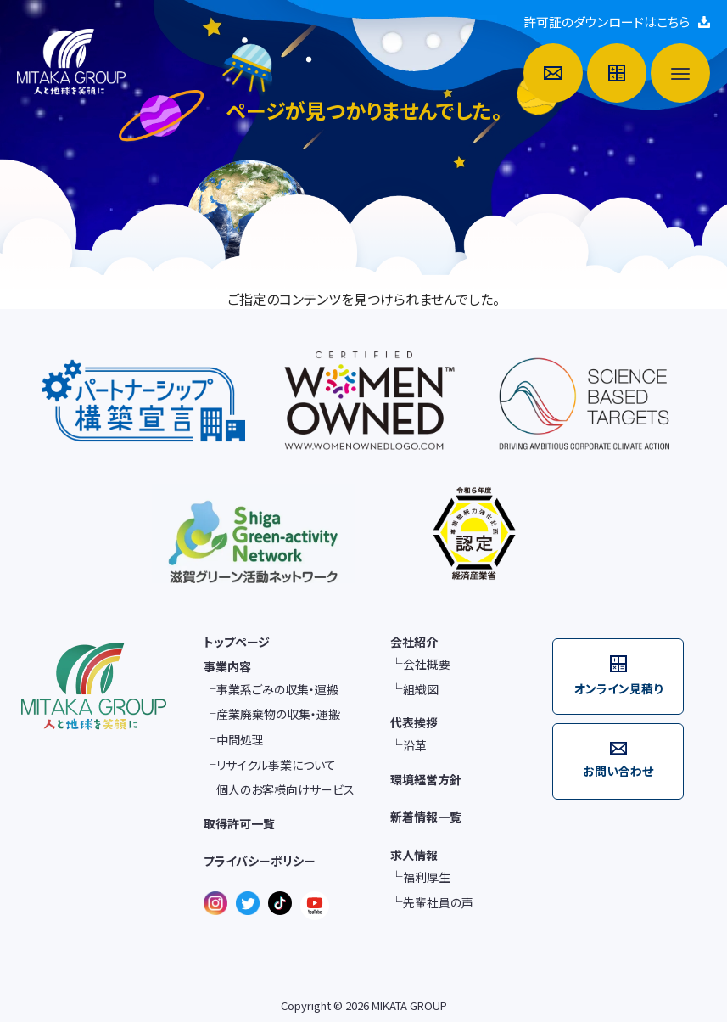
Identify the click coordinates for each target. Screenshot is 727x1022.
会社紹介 (414, 641)
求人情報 (414, 854)
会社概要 (426, 664)
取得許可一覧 (239, 823)
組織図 (421, 690)
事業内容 (227, 666)
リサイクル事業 (276, 765)
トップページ (237, 641)
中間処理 (240, 740)
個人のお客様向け (285, 790)
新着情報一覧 (425, 816)
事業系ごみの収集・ (277, 690)
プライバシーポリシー (260, 860)
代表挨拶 (414, 722)
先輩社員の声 (438, 903)
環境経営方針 (425, 779)
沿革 (415, 746)
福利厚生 (426, 877)
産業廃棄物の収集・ (278, 714)
